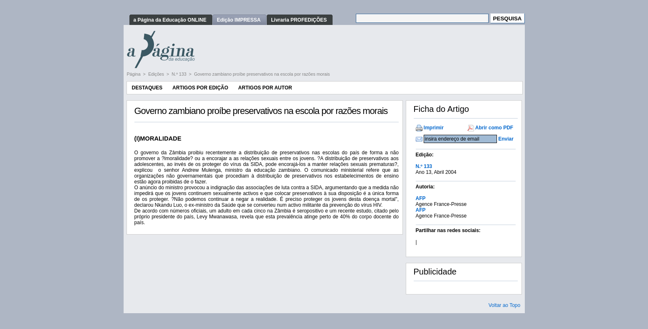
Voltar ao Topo (505, 305)
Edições (156, 74)
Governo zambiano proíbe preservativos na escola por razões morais (262, 74)
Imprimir (434, 128)
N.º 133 (180, 74)
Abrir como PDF (494, 128)
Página (134, 74)
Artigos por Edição (200, 88)
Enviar (506, 139)
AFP (421, 198)
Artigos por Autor (265, 88)
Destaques (147, 88)
